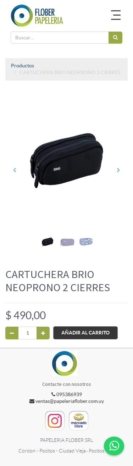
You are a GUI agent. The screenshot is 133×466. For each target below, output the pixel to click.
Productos (22, 65)
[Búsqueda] (115, 38)
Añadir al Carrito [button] (85, 332)
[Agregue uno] (43, 333)
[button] (14, 170)
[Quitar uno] (11, 333)
